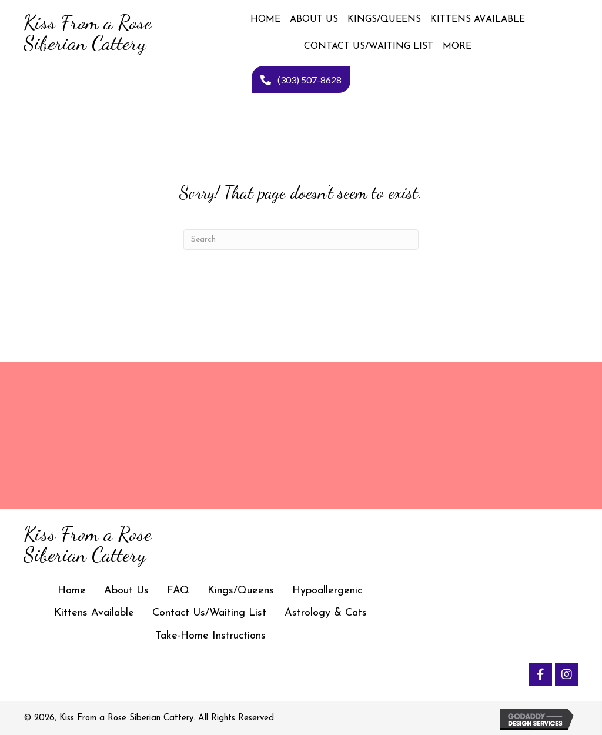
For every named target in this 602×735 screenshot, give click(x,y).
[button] (540, 674)
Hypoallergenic (327, 590)
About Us (126, 590)
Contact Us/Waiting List (209, 613)
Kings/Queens (241, 590)
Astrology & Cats (326, 613)
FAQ (178, 590)
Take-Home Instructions (210, 636)
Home (72, 590)
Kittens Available (94, 613)
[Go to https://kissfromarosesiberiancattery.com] (87, 33)
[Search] (301, 239)
